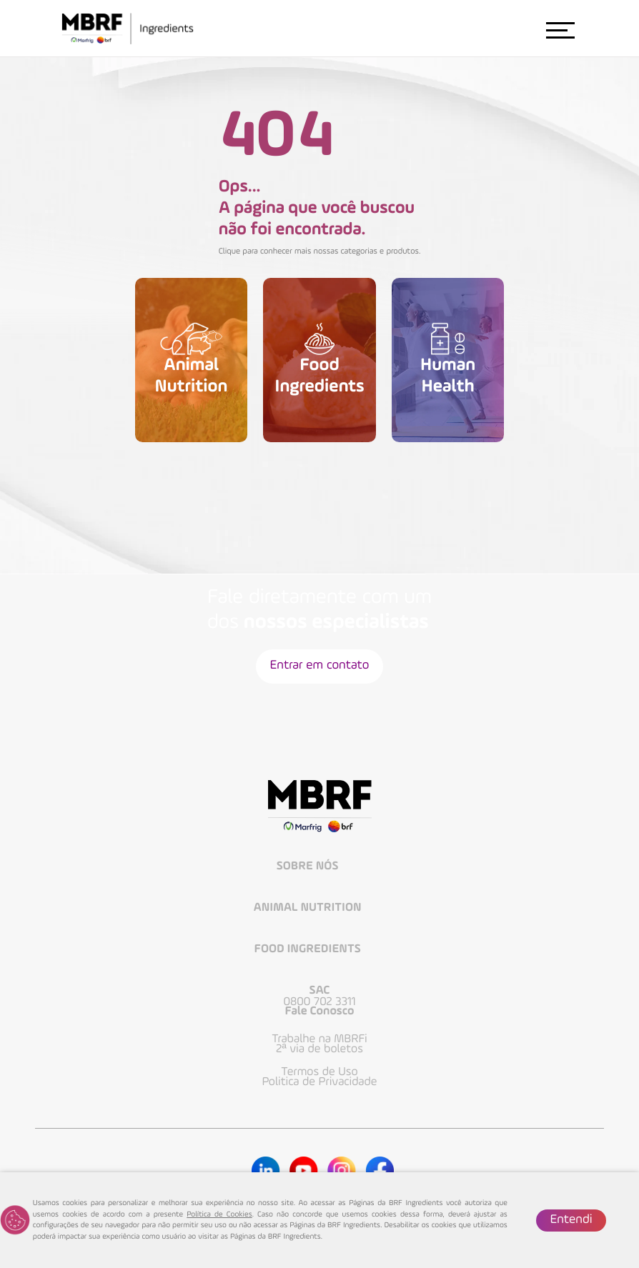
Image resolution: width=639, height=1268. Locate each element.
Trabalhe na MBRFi (319, 1039)
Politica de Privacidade (319, 1082)
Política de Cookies (219, 1215)
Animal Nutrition (309, 908)
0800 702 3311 (319, 1002)
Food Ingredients (309, 950)
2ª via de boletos (319, 1049)
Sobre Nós (309, 867)
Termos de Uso (319, 1072)
